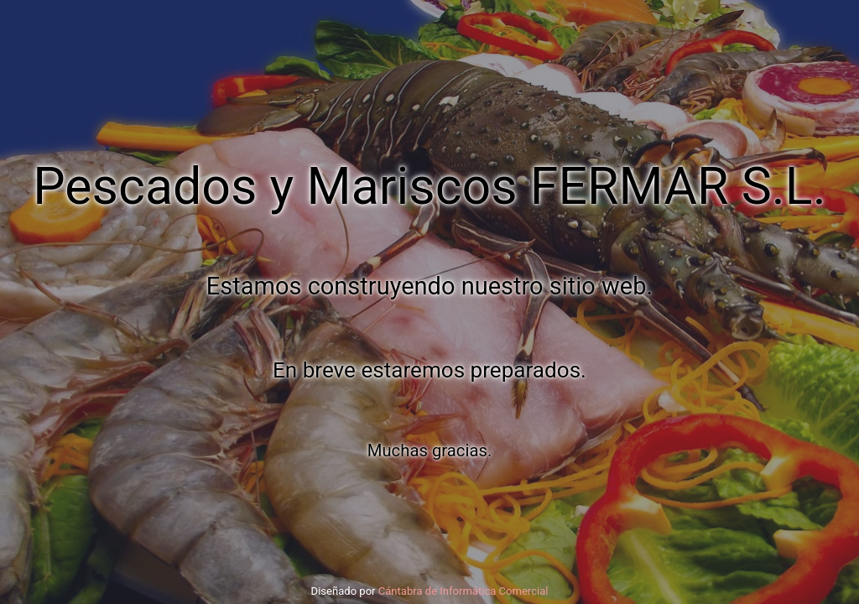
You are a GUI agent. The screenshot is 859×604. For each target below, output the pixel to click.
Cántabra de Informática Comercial (463, 591)
